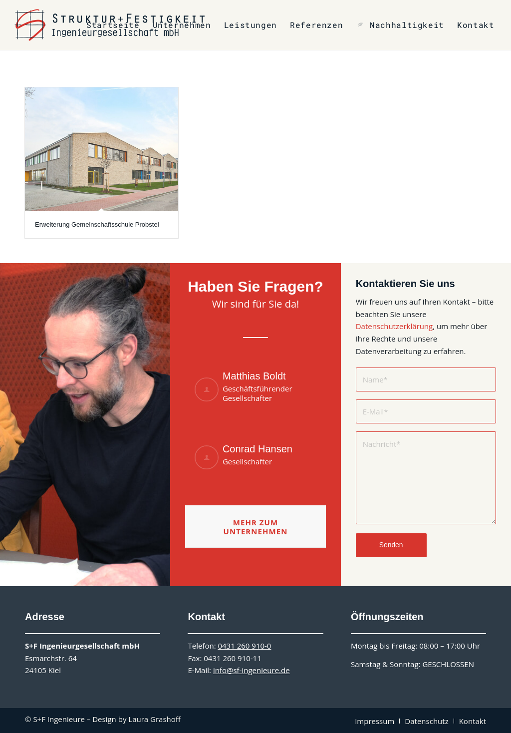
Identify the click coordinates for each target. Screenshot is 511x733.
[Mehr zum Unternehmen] (255, 526)
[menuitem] (113, 25)
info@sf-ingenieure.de (251, 670)
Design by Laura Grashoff (136, 719)
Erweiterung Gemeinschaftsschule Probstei (97, 224)
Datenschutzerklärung (394, 326)
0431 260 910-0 (244, 646)
